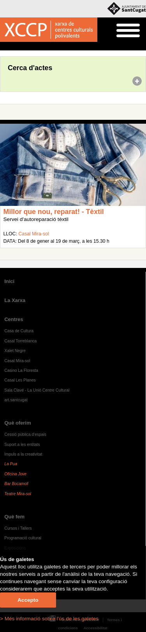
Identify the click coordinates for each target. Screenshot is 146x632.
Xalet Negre (15, 351)
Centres (13, 319)
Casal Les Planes (19, 380)
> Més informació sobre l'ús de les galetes (49, 619)
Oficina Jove (15, 474)
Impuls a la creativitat (23, 454)
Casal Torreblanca (20, 341)
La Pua (10, 464)
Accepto (28, 600)
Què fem (14, 517)
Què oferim (17, 423)
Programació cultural (22, 538)
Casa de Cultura (18, 331)
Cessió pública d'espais (25, 434)
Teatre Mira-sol (17, 494)
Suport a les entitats (22, 444)
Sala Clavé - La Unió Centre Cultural (36, 390)
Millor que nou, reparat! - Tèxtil (54, 212)
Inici (4, 46)
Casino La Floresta (21, 370)
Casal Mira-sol (33, 234)
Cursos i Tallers (18, 528)
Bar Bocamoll (16, 484)
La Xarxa (14, 300)
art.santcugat (16, 400)
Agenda (21, 46)
